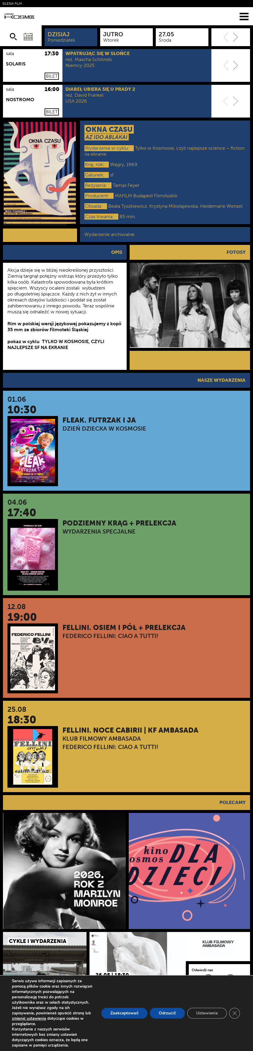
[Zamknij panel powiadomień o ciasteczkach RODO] (234, 1013)
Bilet (52, 76)
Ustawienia (207, 1013)
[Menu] (244, 16)
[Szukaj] (13, 36)
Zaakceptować (124, 1013)
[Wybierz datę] (28, 37)
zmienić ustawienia (29, 1018)
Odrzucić (167, 1013)
